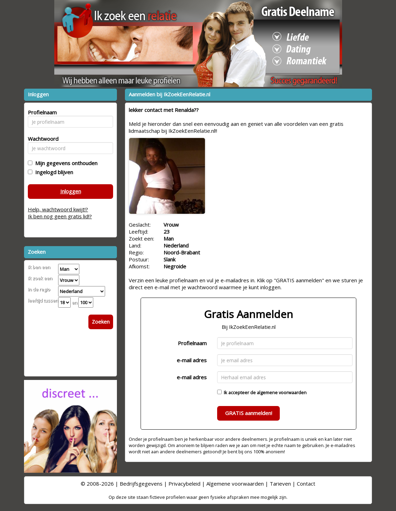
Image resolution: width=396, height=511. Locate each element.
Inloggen (70, 191)
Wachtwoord (41, 138)
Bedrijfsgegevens (141, 483)
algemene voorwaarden (282, 392)
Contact (306, 483)
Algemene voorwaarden (235, 483)
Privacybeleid (184, 483)
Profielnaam (192, 343)
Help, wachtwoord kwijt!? (58, 209)
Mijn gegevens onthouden (64, 163)
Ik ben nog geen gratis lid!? (60, 216)
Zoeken (101, 321)
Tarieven (280, 483)
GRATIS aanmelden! (248, 412)
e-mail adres (192, 360)
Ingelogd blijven (52, 172)
